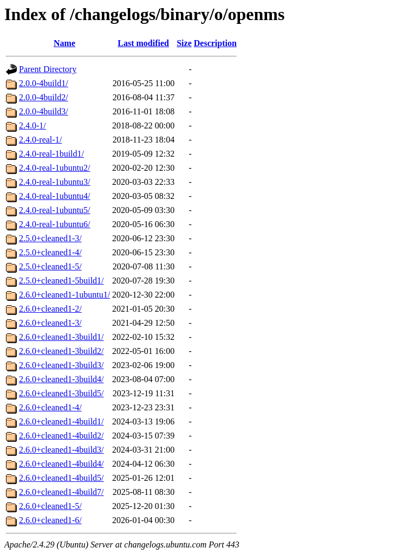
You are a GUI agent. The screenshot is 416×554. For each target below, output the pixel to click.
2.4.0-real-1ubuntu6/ (54, 224)
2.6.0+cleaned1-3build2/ (61, 351)
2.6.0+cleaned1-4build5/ (61, 477)
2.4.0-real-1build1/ (51, 153)
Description (215, 43)
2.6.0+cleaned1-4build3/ (61, 449)
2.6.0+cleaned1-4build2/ (61, 435)
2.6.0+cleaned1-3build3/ (61, 365)
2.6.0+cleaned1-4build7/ (61, 492)
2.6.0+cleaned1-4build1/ (61, 421)
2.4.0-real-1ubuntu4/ (54, 196)
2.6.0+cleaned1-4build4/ (61, 463)
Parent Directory (47, 69)
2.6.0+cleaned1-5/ (50, 506)
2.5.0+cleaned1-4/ (50, 252)
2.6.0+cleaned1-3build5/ (61, 393)
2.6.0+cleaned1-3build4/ (61, 379)
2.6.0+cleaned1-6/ (50, 520)
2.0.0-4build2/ (43, 97)
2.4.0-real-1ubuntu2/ (54, 167)
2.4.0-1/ (32, 125)
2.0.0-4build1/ (43, 83)
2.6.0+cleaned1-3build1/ (61, 337)
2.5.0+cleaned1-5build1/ (61, 280)
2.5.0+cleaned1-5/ (50, 266)
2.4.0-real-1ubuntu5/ (54, 210)
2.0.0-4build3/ (43, 111)
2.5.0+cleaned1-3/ (50, 238)
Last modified (143, 43)
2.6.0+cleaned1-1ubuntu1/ (64, 294)
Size (184, 43)
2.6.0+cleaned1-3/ (50, 322)
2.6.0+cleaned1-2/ (50, 308)
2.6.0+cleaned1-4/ (50, 407)
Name (64, 43)
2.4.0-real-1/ (40, 139)
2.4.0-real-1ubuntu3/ (54, 181)
